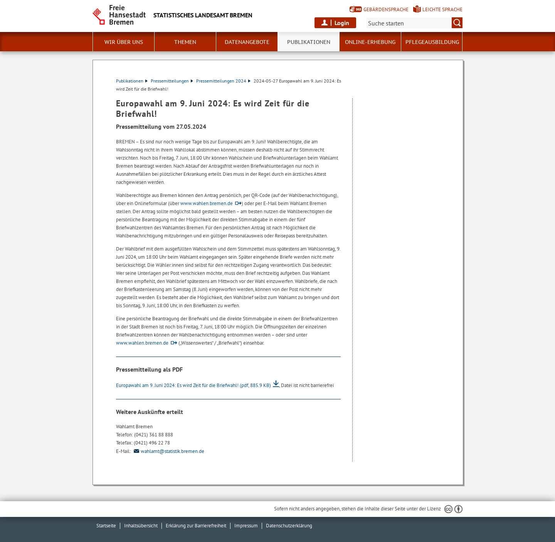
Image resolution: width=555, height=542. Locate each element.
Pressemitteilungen (172, 81)
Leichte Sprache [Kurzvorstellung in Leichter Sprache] (442, 9)
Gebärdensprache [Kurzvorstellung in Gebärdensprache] (386, 9)
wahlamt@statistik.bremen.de (168, 451)
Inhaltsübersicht (141, 525)
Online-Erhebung (370, 42)
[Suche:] (414, 22)
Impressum (246, 525)
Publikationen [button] (308, 42)
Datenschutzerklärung (289, 525)
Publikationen (132, 81)
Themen (185, 42)
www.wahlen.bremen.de (206, 203)
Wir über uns (123, 42)
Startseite (106, 525)
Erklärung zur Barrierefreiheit (196, 525)
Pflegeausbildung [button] (432, 42)
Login (342, 23)
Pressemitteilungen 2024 (223, 81)
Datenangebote (247, 42)
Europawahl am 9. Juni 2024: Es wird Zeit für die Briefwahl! (193, 385)
